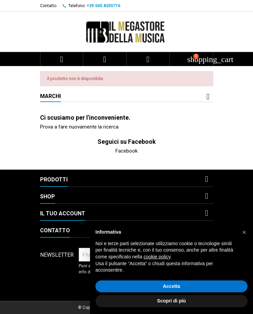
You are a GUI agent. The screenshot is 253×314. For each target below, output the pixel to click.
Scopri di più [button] (171, 300)
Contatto (48, 5)
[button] (244, 232)
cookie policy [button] (157, 256)
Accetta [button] (171, 286)
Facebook (126, 151)
